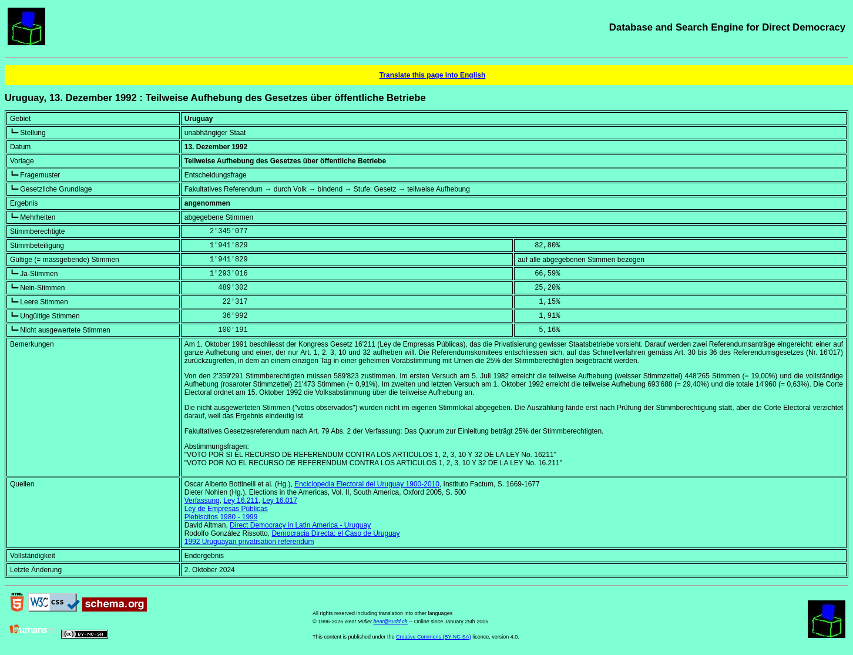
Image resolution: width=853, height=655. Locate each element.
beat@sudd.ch (391, 621)
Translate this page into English (433, 75)
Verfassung (202, 500)
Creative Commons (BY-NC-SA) (433, 637)
